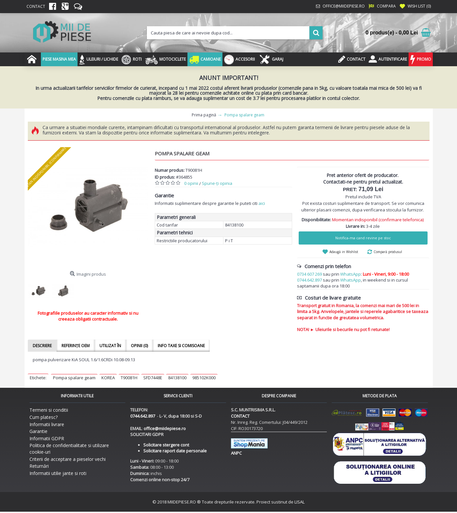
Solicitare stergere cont (166, 445)
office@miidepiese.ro (165, 428)
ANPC (236, 453)
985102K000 (204, 378)
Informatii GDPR (46, 438)
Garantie (38, 431)
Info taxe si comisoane (181, 345)
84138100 (177, 378)
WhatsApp (350, 274)
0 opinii (191, 183)
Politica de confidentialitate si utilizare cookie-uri (69, 448)
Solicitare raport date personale (175, 451)
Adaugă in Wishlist (343, 251)
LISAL (299, 502)
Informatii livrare (46, 424)
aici (261, 203)
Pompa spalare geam (74, 378)
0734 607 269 (309, 274)
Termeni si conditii (48, 410)
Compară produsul (388, 251)
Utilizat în (110, 345)
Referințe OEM (76, 345)
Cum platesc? (43, 417)
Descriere (42, 345)
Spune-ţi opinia (217, 183)
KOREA (108, 378)
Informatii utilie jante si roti (57, 473)
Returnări (39, 466)
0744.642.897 (309, 280)
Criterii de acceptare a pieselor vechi (67, 459)
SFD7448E (152, 378)
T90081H (129, 378)
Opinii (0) (139, 345)
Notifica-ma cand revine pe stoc (363, 237)
